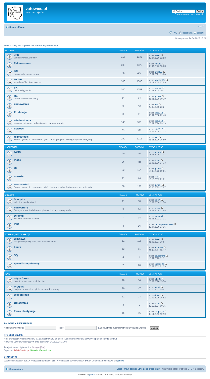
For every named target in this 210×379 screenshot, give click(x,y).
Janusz (158, 63)
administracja (22, 120)
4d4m (157, 160)
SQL (16, 255)
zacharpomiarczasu (164, 224)
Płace (17, 159)
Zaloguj (200, 33)
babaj (157, 287)
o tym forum (21, 278)
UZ (16, 168)
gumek (158, 96)
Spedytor (19, 199)
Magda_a (159, 311)
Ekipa (119, 369)
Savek (158, 55)
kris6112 (159, 113)
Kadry (17, 151)
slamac (158, 88)
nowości (19, 128)
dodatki (9, 195)
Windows (20, 238)
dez (156, 104)
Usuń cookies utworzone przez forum (142, 369)
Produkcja (20, 112)
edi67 (157, 200)
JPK (16, 54)
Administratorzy (21, 350)
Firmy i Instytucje (24, 311)
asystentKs (160, 80)
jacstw (120, 360)
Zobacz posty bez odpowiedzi (18, 45)
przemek (159, 247)
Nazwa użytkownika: (14, 328)
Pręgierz (19, 286)
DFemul (19, 215)
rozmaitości (21, 136)
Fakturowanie (22, 63)
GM (16, 71)
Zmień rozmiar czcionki (201, 26)
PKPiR (18, 79)
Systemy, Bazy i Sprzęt (17, 234)
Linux (17, 247)
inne (16, 223)
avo (156, 137)
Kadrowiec (11, 147)
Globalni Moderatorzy (40, 350)
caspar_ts (159, 264)
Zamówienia (21, 104)
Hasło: (61, 328)
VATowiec (10, 50)
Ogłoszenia (21, 302)
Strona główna (17, 27)
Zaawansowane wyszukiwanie (189, 14)
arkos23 (158, 72)
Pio (156, 177)
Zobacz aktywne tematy (46, 45)
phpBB (92, 374)
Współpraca (21, 294)
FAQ (175, 33)
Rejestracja (187, 33)
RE (16, 95)
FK (16, 87)
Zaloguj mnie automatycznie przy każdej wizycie (124, 328)
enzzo (157, 208)
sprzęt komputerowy (26, 263)
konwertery (21, 207)
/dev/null (159, 216)
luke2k (158, 279)
